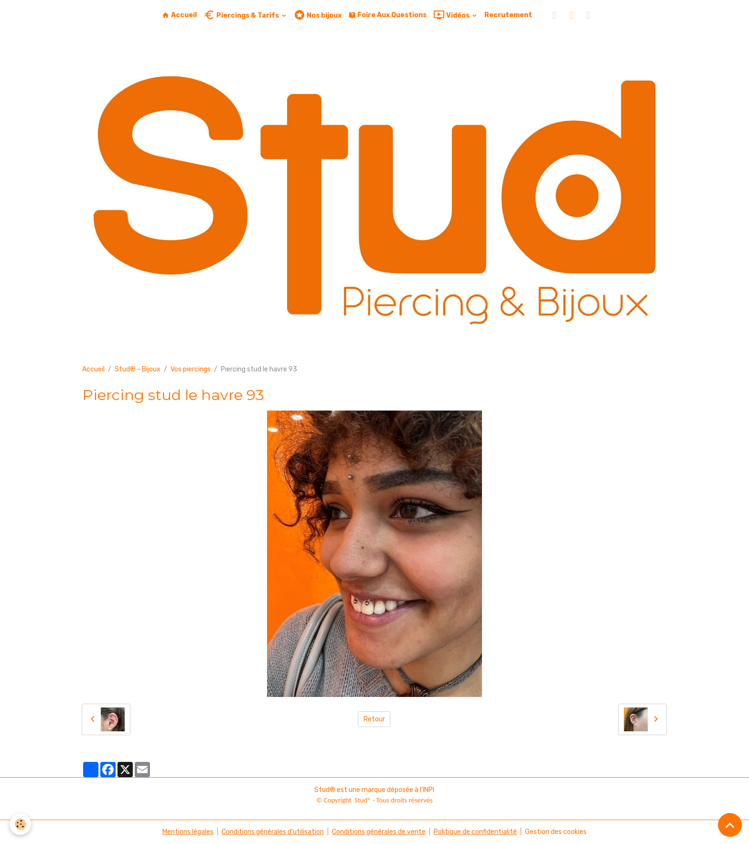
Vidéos (452, 15)
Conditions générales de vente (379, 832)
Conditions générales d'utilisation (273, 832)
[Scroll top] (730, 825)
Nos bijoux (318, 15)
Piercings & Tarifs (241, 15)
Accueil (179, 15)
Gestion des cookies (556, 832)
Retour (374, 719)
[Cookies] (20, 824)
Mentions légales (188, 832)
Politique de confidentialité (475, 832)
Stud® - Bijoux (137, 369)
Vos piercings (191, 369)
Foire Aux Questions (387, 15)
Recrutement (508, 15)
